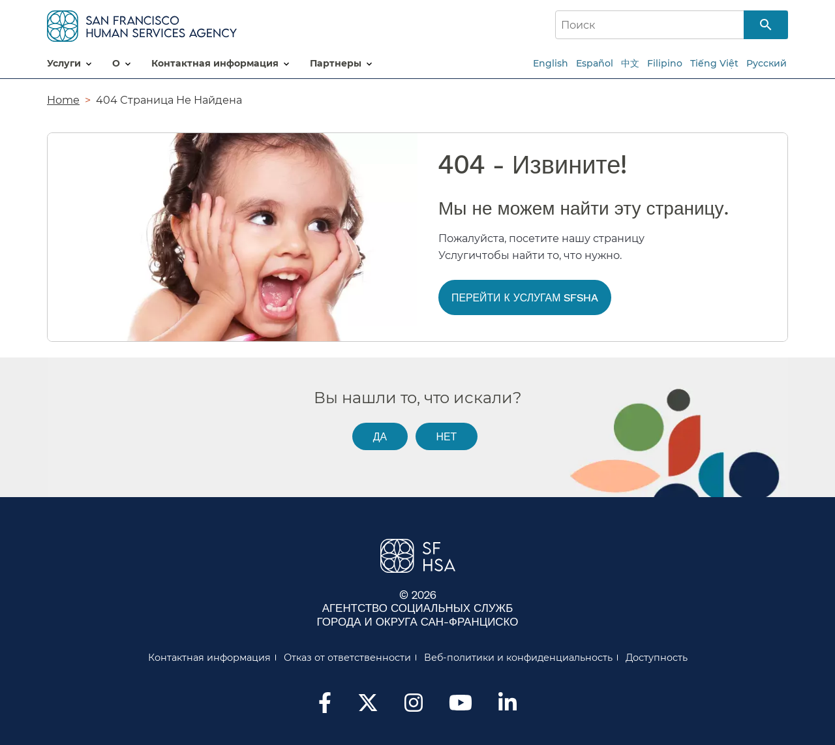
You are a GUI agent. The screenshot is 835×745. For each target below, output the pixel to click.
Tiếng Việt (714, 63)
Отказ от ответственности (347, 657)
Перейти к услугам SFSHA (524, 297)
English (550, 63)
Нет (446, 436)
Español (594, 63)
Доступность (657, 657)
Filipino (664, 63)
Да (380, 436)
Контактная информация (209, 657)
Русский (766, 63)
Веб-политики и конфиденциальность (518, 657)
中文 (630, 63)
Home (63, 99)
